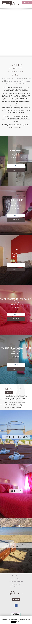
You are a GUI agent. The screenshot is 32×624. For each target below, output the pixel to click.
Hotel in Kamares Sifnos (16, 579)
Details (16, 166)
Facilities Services (16, 437)
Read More (18, 622)
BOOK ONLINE (16, 599)
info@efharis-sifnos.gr (17, 586)
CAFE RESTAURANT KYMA (16, 546)
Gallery (16, 491)
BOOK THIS (16, 170)
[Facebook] (16, 605)
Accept (13, 622)
